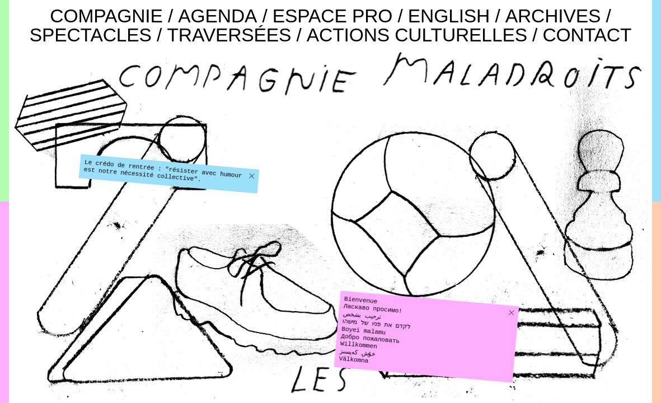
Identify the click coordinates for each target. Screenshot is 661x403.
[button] (251, 176)
